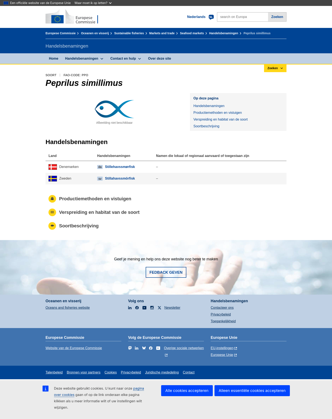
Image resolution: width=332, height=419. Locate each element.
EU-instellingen (222, 348)
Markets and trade (162, 33)
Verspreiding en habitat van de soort (220, 119)
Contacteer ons (222, 307)
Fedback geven (166, 272)
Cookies (111, 372)
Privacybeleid (221, 314)
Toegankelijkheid (223, 321)
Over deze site (159, 58)
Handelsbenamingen (223, 33)
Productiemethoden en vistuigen (217, 112)
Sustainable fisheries (129, 33)
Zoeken (277, 17)
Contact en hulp (123, 58)
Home (53, 58)
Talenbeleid (54, 372)
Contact (189, 372)
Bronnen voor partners (83, 372)
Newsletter (172, 307)
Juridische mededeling (162, 372)
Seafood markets (192, 33)
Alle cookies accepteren (187, 390)
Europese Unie (222, 355)
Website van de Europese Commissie (74, 348)
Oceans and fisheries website (68, 307)
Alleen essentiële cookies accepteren (252, 390)
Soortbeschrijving (206, 126)
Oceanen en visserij (95, 33)
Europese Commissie (61, 33)
